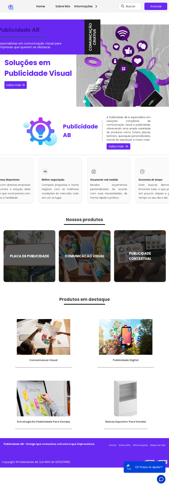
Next (165, 256)
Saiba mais (13, 85)
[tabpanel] (84, 59)
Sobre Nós (62, 6)
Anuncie (156, 6)
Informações (87, 6)
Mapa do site (157, 445)
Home (40, 6)
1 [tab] (84, 102)
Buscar (130, 6)
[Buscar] (123, 6)
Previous (3, 256)
